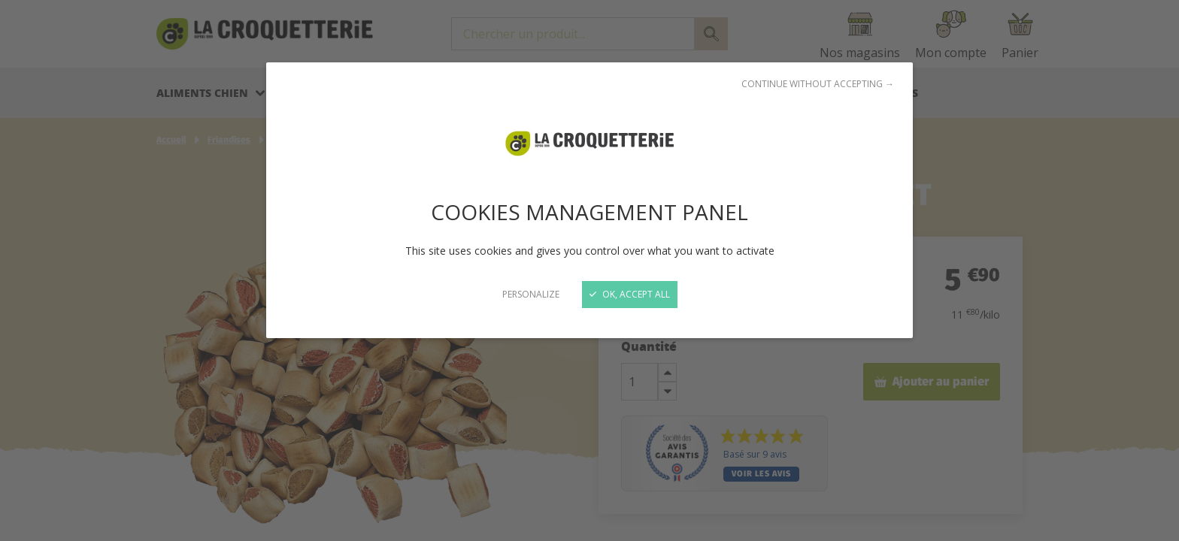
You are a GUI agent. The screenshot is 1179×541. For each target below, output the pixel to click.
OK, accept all (630, 294)
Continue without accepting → (817, 83)
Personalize (530, 294)
